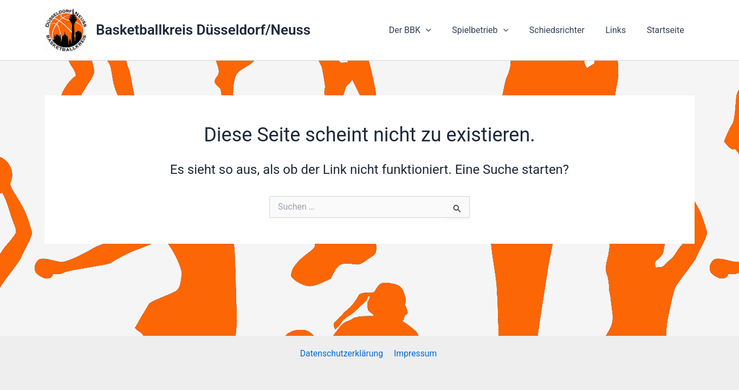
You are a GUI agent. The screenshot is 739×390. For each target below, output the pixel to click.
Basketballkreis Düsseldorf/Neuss (203, 30)
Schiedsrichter (565, 30)
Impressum (416, 353)
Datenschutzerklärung (342, 353)
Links (621, 30)
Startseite (667, 30)
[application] (442, 30)
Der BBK (426, 30)
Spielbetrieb (493, 30)
